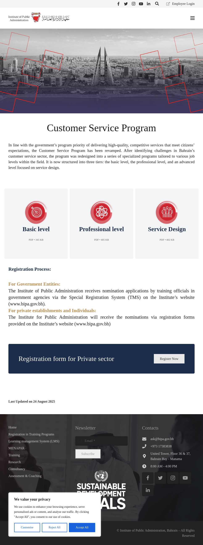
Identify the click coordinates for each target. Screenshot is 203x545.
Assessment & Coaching (24, 476)
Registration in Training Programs (31, 434)
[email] (101, 441)
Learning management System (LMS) (33, 441)
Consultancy (16, 469)
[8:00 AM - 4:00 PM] (146, 466)
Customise (27, 527)
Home (12, 427)
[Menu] (192, 18)
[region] (54, 514)
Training (14, 455)
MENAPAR (16, 448)
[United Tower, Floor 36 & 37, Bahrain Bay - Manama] (146, 456)
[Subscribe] (88, 454)
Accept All (82, 527)
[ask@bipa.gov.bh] (146, 439)
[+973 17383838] (146, 446)
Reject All (54, 527)
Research (14, 462)
